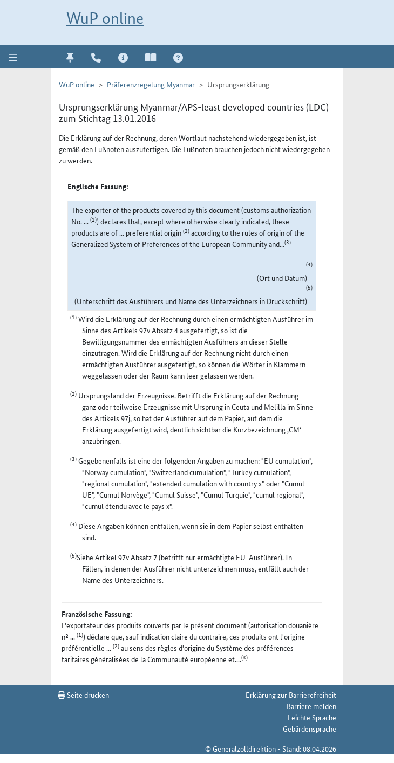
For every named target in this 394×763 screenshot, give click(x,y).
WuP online (105, 18)
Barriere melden (311, 705)
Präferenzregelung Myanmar (151, 84)
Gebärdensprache (309, 728)
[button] (13, 56)
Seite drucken (83, 694)
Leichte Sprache (312, 717)
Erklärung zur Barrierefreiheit (291, 694)
